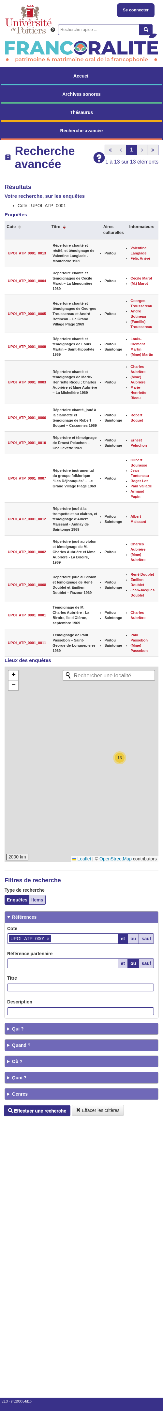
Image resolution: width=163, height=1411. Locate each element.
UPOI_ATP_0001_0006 (27, 418)
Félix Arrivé (140, 258)
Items (37, 899)
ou (133, 938)
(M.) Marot (139, 283)
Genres (20, 1094)
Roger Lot (139, 481)
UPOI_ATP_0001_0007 (27, 478)
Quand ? (21, 1045)
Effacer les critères (98, 1110)
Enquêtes (17, 899)
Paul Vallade (141, 486)
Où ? (17, 1061)
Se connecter (136, 10)
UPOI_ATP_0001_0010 (27, 443)
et (123, 938)
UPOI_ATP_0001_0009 (27, 347)
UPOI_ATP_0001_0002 (27, 552)
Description (19, 1001)
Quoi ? (19, 1077)
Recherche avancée (81, 130)
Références (24, 917)
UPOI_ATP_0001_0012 (27, 519)
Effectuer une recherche (37, 1110)
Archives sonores (81, 94)
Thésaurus (81, 112)
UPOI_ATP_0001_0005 (27, 314)
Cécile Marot (141, 278)
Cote (11, 226)
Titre (56, 226)
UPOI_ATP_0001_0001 (27, 615)
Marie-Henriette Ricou (138, 392)
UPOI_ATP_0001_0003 (27, 382)
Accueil (81, 76)
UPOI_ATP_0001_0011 (27, 643)
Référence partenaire (29, 953)
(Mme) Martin (141, 354)
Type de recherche (25, 890)
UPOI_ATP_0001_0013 (27, 253)
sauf (146, 938)
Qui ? (18, 1028)
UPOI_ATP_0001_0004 (27, 281)
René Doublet (142, 574)
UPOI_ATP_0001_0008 (27, 585)
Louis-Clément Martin (137, 344)
